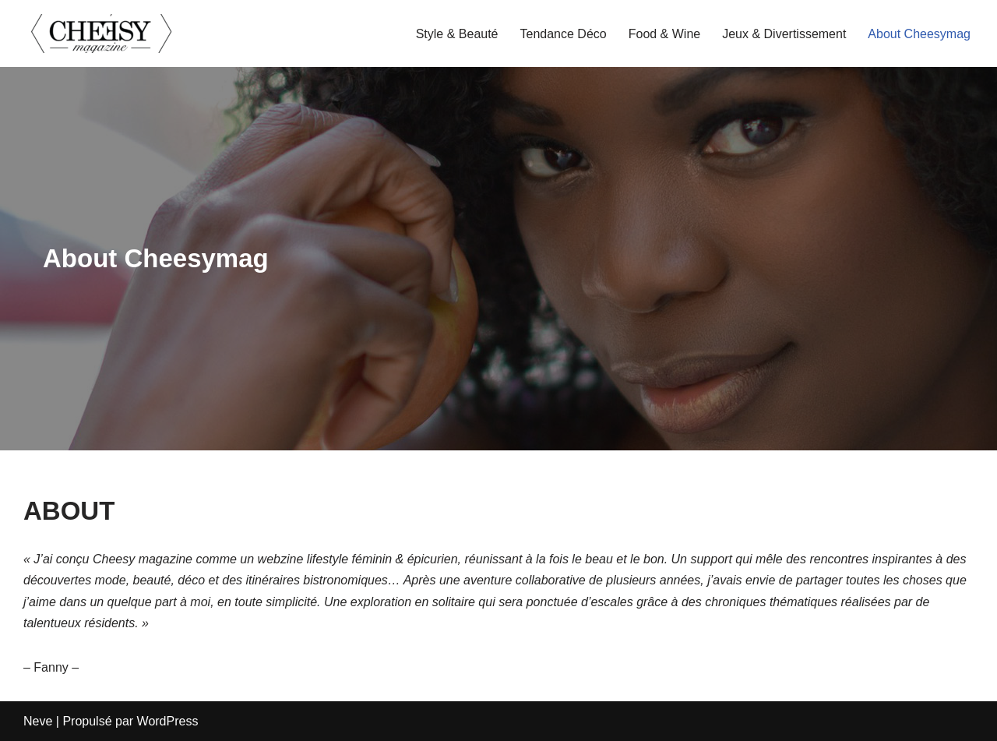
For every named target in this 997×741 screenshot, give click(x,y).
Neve (37, 721)
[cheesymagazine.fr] (101, 33)
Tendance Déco (563, 34)
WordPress (168, 721)
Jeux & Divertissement (784, 34)
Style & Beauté (457, 34)
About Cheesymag (919, 34)
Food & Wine (664, 34)
